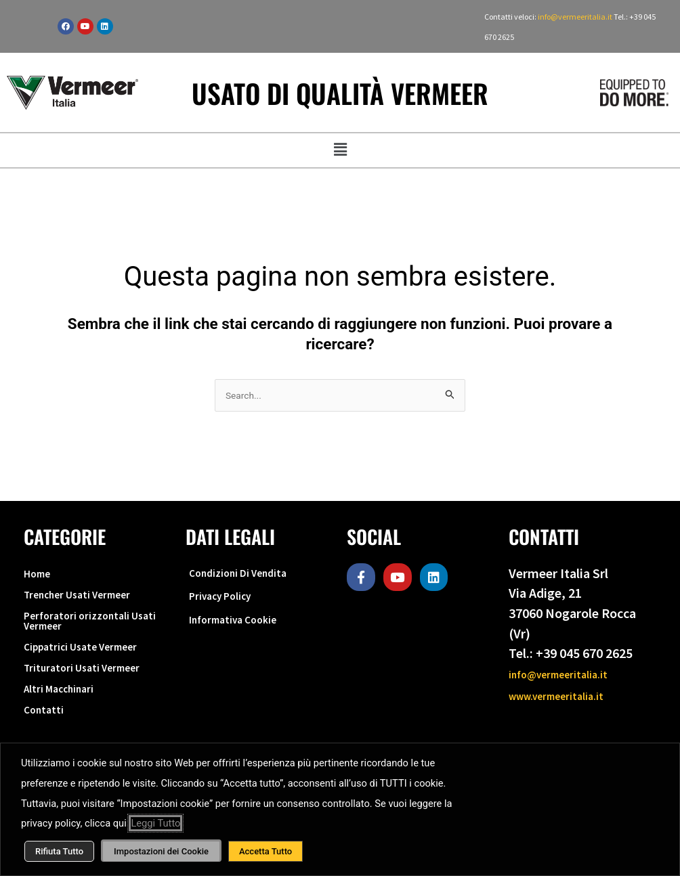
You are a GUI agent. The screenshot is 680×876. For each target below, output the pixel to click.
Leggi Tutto (155, 823)
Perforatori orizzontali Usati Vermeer (89, 638)
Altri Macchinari (69, 726)
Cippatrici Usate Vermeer (96, 672)
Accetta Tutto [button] (265, 851)
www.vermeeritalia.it (570, 694)
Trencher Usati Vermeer (92, 604)
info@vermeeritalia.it (576, 17)
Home (41, 577)
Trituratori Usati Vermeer (96, 699)
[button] (340, 150)
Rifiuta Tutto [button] (59, 851)
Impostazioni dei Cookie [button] (161, 851)
